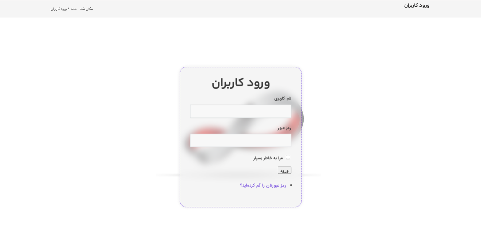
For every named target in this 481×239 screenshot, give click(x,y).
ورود (284, 170)
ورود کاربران (417, 6)
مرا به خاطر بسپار (268, 158)
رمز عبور (284, 128)
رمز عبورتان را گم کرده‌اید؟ (263, 185)
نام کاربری (282, 99)
